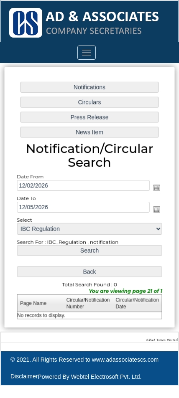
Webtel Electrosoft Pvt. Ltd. (106, 376)
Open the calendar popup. (156, 187)
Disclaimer (24, 376)
